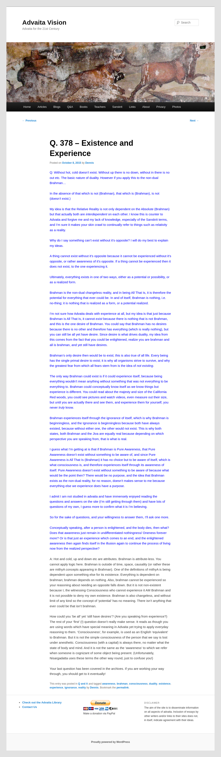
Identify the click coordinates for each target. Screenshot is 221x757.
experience (56, 687)
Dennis (89, 162)
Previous (29, 120)
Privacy (161, 106)
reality (82, 687)
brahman (122, 683)
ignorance (70, 687)
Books (83, 106)
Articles (42, 106)
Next (194, 120)
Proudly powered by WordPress (110, 742)
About (146, 106)
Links (132, 106)
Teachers (100, 106)
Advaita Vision (44, 22)
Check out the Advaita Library (42, 702)
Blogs (56, 106)
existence (164, 683)
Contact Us (29, 707)
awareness (108, 683)
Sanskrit (117, 106)
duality (153, 683)
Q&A (70, 106)
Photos (176, 106)
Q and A (83, 683)
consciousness (138, 683)
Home (27, 106)
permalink (122, 687)
